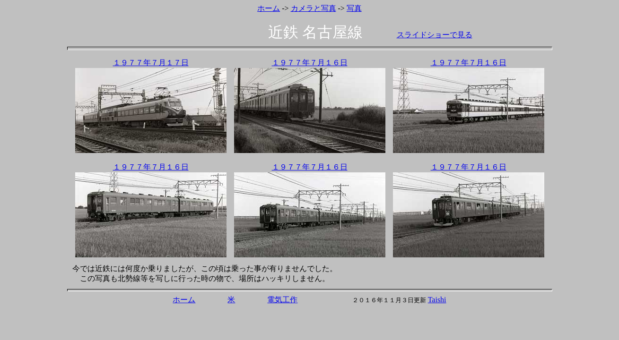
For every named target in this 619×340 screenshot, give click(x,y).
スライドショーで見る (434, 35)
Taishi (437, 300)
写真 (354, 8)
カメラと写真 (313, 8)
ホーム (268, 8)
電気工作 (282, 300)
